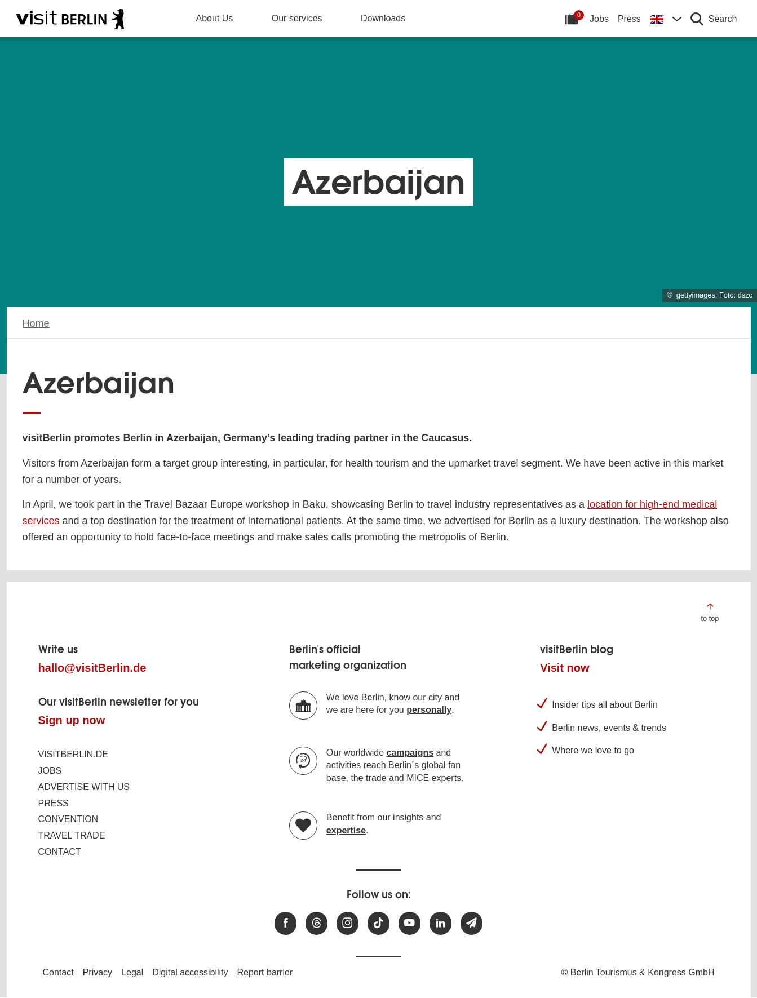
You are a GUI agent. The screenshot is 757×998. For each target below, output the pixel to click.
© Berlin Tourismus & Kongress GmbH (637, 972)
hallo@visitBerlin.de (92, 668)
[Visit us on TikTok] (378, 923)
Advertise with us (84, 787)
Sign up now (71, 720)
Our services (297, 18)
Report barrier (265, 972)
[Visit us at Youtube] (409, 923)
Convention (68, 819)
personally (428, 710)
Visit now (564, 668)
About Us (214, 18)
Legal (132, 972)
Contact (59, 852)
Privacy (97, 972)
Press (629, 19)
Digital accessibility (190, 972)
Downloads (383, 18)
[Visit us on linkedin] (440, 923)
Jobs (599, 19)
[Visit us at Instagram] (347, 923)
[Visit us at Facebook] (285, 923)
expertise (346, 830)
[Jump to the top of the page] (710, 612)
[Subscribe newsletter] (471, 923)
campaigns (410, 752)
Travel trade (71, 835)
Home (36, 323)
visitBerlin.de (73, 754)
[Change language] (665, 18)
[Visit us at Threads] (316, 923)
